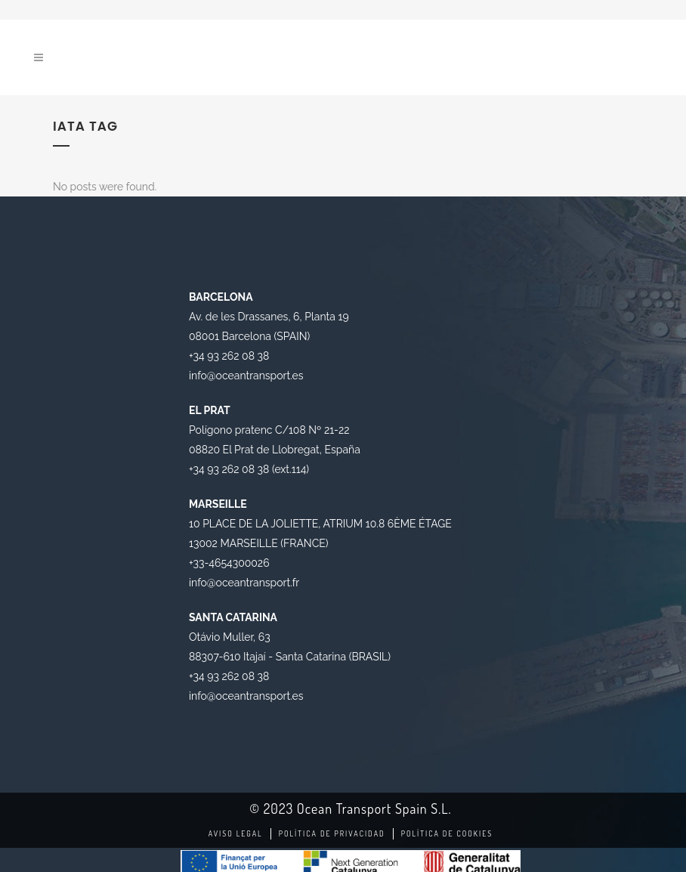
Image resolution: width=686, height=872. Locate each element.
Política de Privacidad (332, 833)
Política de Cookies (447, 833)
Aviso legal (236, 833)
